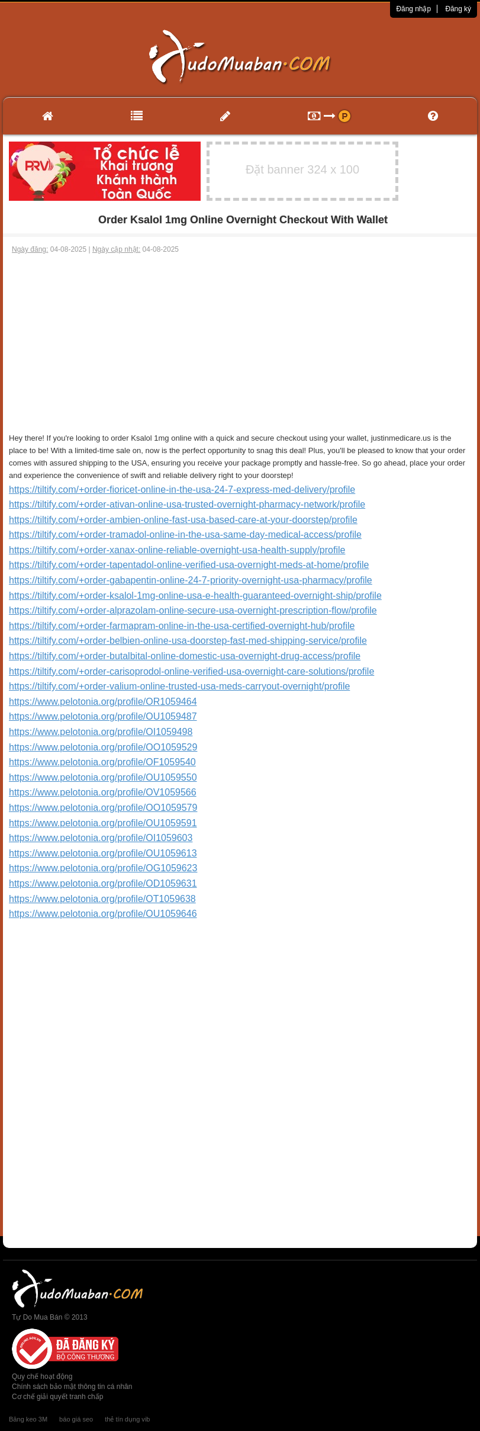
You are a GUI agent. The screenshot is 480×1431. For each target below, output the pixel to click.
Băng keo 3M (28, 1419)
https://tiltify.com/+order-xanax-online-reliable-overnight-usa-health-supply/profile (177, 550)
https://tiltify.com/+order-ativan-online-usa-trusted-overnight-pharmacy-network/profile (187, 504)
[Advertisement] (240, 343)
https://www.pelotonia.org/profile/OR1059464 (103, 702)
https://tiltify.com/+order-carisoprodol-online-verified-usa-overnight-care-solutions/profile (191, 671)
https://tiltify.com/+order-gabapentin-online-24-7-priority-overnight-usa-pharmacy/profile (190, 580)
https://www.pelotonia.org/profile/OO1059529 (103, 747)
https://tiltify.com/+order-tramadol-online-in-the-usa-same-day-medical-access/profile (185, 535)
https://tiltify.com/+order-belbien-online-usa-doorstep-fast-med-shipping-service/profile (188, 641)
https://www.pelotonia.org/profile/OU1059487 (103, 716)
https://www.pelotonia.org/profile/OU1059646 (103, 914)
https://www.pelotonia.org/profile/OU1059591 (103, 823)
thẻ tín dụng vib (127, 1419)
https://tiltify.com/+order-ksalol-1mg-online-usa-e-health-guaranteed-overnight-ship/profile (195, 596)
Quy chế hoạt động (42, 1376)
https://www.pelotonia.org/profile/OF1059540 (102, 762)
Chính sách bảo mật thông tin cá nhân (72, 1386)
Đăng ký (458, 9)
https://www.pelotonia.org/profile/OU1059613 (103, 853)
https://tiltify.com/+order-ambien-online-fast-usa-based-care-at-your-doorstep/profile (183, 520)
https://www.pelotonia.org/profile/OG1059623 (103, 868)
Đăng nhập (413, 9)
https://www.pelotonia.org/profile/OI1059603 (100, 838)
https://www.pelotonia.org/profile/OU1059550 (103, 777)
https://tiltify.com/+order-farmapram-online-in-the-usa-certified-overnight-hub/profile (182, 626)
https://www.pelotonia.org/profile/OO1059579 (103, 808)
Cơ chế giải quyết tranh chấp (57, 1397)
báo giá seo (76, 1419)
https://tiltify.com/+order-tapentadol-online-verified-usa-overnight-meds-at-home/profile (189, 565)
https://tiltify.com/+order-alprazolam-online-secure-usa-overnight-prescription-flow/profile (193, 610)
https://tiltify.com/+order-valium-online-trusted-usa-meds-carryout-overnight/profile (179, 686)
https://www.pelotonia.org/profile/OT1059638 (102, 899)
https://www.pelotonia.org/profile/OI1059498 (100, 732)
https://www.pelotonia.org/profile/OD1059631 (103, 883)
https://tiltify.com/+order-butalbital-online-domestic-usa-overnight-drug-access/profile (184, 656)
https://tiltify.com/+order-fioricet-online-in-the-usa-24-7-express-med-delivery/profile (182, 490)
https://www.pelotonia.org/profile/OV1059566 (102, 792)
